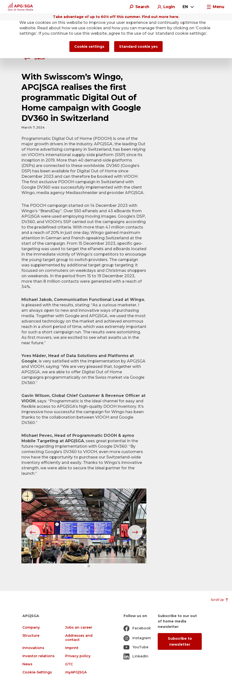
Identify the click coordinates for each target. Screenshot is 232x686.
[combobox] (188, 7)
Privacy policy (78, 656)
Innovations (33, 648)
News (27, 664)
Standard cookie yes (138, 46)
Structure (30, 636)
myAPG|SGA (76, 672)
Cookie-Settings (37, 672)
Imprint (71, 648)
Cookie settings (89, 46)
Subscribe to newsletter (180, 641)
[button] (85, 566)
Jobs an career (78, 627)
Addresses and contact (79, 638)
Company (31, 627)
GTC (69, 664)
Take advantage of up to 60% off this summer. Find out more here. (116, 17)
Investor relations (38, 656)
